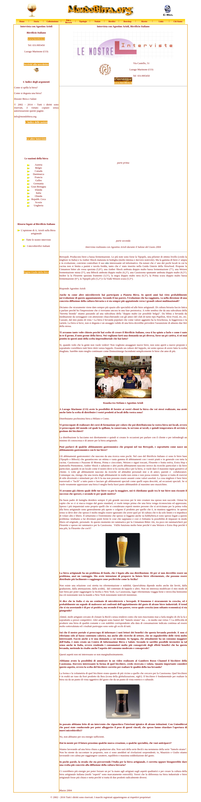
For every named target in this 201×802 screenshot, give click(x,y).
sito (107, 263)
